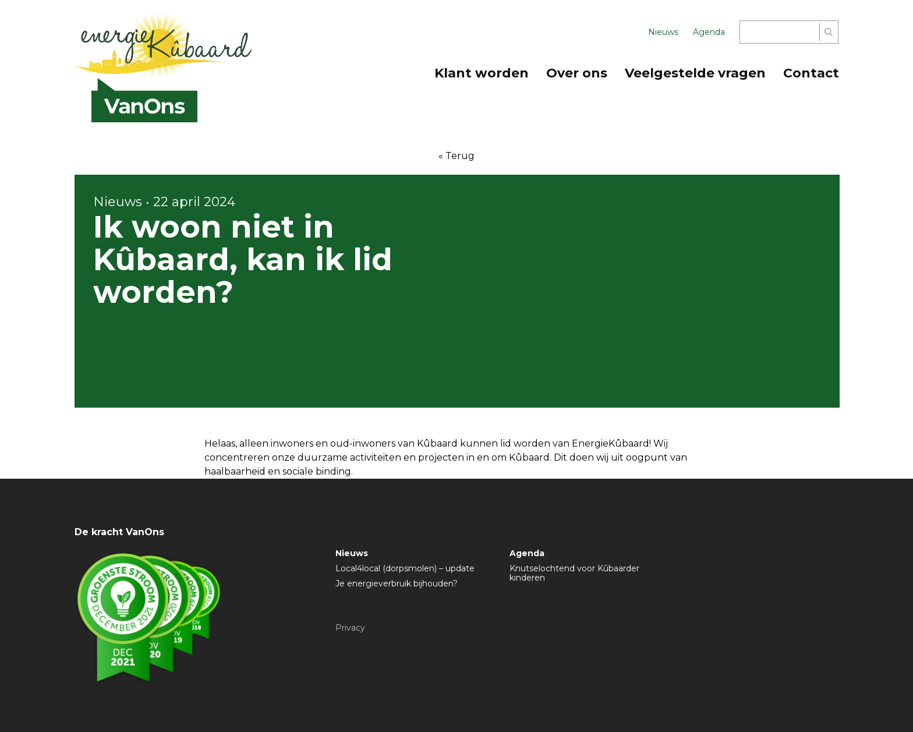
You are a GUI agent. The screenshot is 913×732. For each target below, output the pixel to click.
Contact (811, 73)
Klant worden (481, 73)
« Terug (456, 155)
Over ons (576, 73)
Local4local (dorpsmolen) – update (405, 568)
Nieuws (663, 32)
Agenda (709, 32)
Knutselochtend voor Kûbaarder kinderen (574, 573)
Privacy (350, 628)
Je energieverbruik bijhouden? (396, 583)
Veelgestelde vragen (695, 73)
